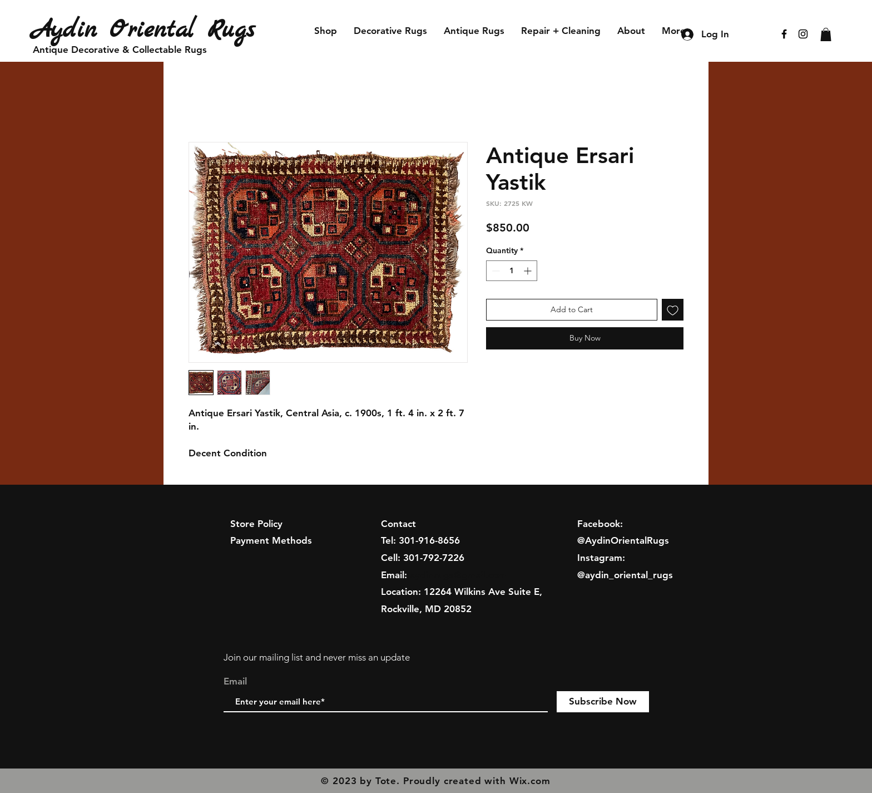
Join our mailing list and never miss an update (317, 657)
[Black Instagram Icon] (803, 34)
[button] (825, 34)
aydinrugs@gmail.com (458, 574)
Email (235, 681)
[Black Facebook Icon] (784, 34)
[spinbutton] (512, 270)
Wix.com (530, 780)
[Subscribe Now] (603, 701)
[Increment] (529, 270)
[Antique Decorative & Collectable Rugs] (120, 50)
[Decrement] (495, 270)
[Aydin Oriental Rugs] (160, 30)
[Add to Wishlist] (672, 310)
